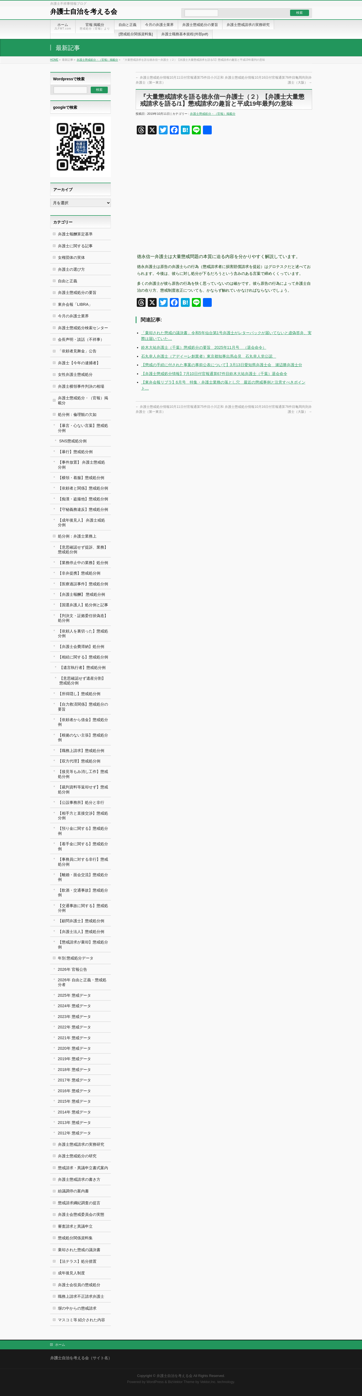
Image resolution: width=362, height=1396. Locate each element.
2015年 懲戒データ (74, 1101)
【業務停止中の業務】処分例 (83, 562)
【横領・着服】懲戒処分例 (81, 477)
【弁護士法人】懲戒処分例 (81, 931)
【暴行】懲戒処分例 (75, 452)
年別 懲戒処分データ (76, 958)
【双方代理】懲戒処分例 (79, 761)
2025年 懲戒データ (74, 995)
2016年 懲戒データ (74, 1091)
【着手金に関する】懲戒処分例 (83, 846)
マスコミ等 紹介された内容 (81, 1320)
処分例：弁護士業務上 (77, 536)
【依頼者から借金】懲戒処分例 (83, 722)
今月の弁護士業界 (73, 316)
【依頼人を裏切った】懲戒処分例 (83, 633)
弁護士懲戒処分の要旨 (77, 292)
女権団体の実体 (71, 257)
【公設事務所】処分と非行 (81, 802)
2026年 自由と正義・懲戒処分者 (82, 982)
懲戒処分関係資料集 (75, 1238)
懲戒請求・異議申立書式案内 (83, 1168)
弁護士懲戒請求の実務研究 (81, 1144)
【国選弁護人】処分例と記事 (83, 605)
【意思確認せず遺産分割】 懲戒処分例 (82, 680)
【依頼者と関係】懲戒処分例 (83, 488)
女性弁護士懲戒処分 (75, 374)
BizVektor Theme (181, 1382)
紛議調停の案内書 (73, 1191)
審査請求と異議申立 (75, 1226)
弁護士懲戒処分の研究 (77, 1156)
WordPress (154, 1382)
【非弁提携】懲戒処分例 (79, 573)
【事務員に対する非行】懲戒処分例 (83, 861)
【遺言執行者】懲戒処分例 (82, 667)
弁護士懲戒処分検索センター (83, 328)
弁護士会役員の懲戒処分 (79, 1285)
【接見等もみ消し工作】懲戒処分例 (83, 773)
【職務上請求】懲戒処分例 (81, 750)
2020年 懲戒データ (74, 1048)
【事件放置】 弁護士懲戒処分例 (81, 464)
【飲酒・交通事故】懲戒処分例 (83, 892)
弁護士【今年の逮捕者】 (79, 363)
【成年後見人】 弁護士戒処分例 (81, 522)
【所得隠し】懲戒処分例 (79, 694)
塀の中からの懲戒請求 (77, 1308)
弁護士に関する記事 (75, 246)
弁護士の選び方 (71, 269)
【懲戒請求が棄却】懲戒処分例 (83, 944)
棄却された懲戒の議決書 (79, 1250)
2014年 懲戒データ (74, 1112)
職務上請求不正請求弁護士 (81, 1296)
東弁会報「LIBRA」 (75, 304)
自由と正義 (67, 281)
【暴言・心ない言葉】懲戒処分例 (83, 427)
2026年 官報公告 (72, 969)
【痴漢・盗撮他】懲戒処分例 (83, 499)
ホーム (60, 1345)
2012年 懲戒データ (74, 1133)
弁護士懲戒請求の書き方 (79, 1179)
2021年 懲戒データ (74, 1038)
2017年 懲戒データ (74, 1080)
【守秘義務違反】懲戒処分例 (83, 509)
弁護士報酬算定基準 (75, 234)
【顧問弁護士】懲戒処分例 (81, 921)
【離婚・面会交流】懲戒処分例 (83, 877)
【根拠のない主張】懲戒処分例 (83, 737)
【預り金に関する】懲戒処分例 (83, 830)
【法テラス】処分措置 (77, 1261)
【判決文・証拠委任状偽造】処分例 (83, 618)
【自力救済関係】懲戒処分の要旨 (83, 706)
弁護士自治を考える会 (83, 11)
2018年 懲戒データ (74, 1069)
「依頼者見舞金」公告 (77, 351)
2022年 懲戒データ (74, 1027)
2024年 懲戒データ (74, 1006)
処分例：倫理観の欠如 (77, 414)
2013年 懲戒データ (74, 1122)
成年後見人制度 (71, 1273)
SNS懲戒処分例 (73, 441)
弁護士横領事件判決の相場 (81, 386)
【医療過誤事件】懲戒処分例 (83, 584)
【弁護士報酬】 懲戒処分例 (81, 594)
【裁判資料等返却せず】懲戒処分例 (83, 789)
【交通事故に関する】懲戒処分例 (83, 908)
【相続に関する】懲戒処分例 (83, 657)
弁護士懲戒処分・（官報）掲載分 (97, 59)
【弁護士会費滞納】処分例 (81, 646)
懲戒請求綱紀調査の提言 (79, 1203)
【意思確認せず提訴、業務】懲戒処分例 (83, 549)
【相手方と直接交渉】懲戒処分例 (83, 815)
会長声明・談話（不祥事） (81, 339)
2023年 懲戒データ (74, 1016)
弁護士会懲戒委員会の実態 (81, 1214)
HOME (54, 59)
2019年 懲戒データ (74, 1059)
